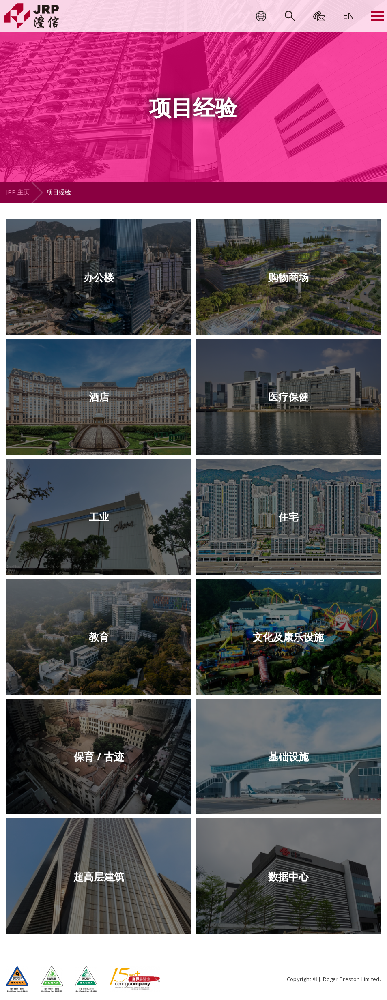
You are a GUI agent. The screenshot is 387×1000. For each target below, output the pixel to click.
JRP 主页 (18, 192)
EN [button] (348, 15)
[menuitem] (348, 15)
